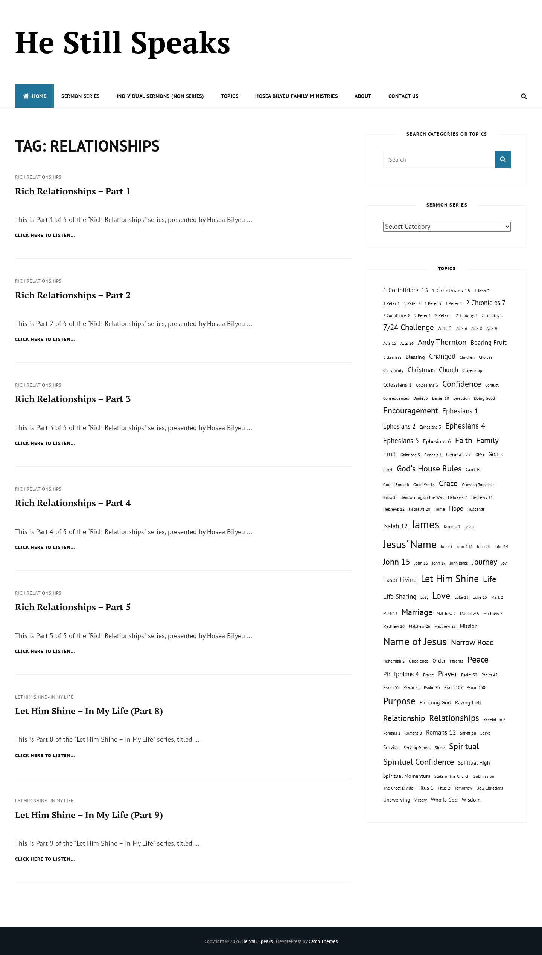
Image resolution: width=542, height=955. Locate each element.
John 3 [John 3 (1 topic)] (446, 546)
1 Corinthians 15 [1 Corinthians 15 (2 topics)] (451, 290)
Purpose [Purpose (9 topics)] (399, 701)
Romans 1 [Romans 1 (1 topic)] (391, 733)
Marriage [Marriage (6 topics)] (417, 612)
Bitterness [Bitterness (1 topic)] (392, 357)
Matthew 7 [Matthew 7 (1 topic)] (492, 613)
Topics (229, 96)
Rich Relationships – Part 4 (73, 502)
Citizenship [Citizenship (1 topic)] (472, 370)
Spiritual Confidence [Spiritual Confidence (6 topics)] (418, 761)
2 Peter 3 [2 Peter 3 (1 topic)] (443, 315)
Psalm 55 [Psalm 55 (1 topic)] (391, 687)
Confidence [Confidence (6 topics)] (461, 383)
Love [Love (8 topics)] (441, 595)
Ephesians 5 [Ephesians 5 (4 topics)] (401, 440)
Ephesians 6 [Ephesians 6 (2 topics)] (437, 441)
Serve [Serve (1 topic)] (485, 733)
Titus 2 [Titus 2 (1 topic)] (444, 788)
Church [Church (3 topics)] (448, 370)
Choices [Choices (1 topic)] (486, 357)
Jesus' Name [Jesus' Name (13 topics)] (410, 544)
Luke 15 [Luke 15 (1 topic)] (480, 597)
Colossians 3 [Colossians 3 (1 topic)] (427, 385)
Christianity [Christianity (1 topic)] (393, 370)
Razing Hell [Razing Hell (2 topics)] (468, 702)
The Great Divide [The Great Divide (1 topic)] (398, 788)
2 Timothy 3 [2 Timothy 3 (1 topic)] (466, 315)
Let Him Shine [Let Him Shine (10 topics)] (450, 578)
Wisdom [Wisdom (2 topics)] (471, 799)
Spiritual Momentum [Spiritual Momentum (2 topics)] (406, 775)
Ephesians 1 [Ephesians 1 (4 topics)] (460, 410)
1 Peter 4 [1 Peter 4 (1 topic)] (453, 303)
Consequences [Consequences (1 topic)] (396, 398)
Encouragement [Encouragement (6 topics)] (410, 410)
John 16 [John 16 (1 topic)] (421, 563)
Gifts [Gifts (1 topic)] (479, 455)
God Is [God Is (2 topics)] (473, 469)
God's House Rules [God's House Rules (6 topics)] (429, 468)
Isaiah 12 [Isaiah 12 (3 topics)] (395, 526)
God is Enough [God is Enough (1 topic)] (396, 484)
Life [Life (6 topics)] (489, 579)
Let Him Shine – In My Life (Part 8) (89, 710)
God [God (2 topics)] (388, 469)
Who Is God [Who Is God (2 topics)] (444, 799)
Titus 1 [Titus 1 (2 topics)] (425, 787)
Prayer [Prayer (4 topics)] (447, 673)
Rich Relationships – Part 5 (73, 606)
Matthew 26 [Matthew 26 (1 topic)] (419, 626)
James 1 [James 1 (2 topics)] (452, 526)
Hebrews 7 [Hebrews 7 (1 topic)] (457, 497)
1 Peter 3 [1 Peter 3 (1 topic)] (433, 303)
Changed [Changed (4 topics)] (442, 356)
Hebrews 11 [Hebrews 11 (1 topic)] (482, 497)
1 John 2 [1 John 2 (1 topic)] (482, 291)
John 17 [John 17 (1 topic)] (439, 563)
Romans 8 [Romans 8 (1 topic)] (413, 733)
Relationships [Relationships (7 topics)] (454, 717)
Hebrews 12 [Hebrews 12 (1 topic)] (394, 509)
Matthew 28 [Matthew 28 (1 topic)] (445, 626)
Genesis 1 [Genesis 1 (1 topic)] (433, 455)
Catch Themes (323, 940)
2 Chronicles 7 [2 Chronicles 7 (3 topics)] (485, 302)
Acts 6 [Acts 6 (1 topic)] (461, 328)
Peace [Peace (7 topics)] (478, 659)
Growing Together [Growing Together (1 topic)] (478, 484)
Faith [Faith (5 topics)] (463, 440)
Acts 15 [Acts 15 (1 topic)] (389, 343)
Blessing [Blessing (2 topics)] (415, 356)
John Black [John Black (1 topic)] (459, 563)
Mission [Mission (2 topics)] (469, 625)
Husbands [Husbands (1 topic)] (476, 509)
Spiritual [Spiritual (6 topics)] (464, 746)
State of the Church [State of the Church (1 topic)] (451, 776)
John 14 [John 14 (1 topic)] (501, 546)
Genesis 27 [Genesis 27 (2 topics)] (458, 454)
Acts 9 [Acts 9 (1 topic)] (491, 328)
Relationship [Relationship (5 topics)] (404, 718)
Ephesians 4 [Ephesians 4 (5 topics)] (465, 426)
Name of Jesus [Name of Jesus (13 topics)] (415, 641)
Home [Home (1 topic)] (439, 509)
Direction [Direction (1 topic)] (461, 398)
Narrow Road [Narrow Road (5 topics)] (472, 642)
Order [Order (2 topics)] (439, 660)
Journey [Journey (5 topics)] (484, 562)
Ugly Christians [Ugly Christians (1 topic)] (490, 788)
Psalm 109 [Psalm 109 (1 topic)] (453, 687)
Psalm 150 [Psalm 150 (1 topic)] (476, 687)
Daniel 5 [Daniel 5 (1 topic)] (420, 398)
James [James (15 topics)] (425, 524)
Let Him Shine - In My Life (44, 696)
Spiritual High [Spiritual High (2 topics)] (474, 762)
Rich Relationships (38, 177)
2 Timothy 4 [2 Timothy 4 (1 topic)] (492, 315)
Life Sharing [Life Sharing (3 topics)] (399, 596)
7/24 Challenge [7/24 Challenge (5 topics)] (408, 327)
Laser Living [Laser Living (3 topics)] (400, 579)
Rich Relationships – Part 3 (73, 399)
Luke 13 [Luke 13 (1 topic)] (461, 597)
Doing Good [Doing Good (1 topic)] (484, 398)
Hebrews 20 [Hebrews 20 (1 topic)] (419, 509)
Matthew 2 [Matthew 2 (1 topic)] (446, 613)
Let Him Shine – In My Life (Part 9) (89, 814)
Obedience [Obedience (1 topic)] (418, 661)
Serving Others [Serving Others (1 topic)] (417, 747)
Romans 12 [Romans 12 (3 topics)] (441, 732)
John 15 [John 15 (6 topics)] (396, 561)
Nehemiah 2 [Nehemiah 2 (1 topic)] (394, 661)
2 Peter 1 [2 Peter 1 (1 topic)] (422, 315)
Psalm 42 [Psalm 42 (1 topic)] (489, 675)
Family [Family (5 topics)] (487, 440)
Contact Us (403, 96)
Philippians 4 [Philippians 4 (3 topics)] (401, 674)
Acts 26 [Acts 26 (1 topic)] (407, 343)
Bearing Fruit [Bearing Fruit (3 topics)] (488, 342)
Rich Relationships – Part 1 (73, 191)
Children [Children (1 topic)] (467, 357)
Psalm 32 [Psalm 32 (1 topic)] (469, 675)
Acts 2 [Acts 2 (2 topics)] (445, 328)
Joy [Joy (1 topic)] (504, 563)
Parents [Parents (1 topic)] (456, 661)
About (363, 96)
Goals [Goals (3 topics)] (495, 454)
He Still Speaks (122, 42)
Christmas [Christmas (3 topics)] (421, 370)
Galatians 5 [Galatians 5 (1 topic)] (410, 455)
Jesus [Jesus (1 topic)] (470, 527)
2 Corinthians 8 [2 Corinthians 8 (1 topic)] (396, 315)
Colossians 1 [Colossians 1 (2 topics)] (397, 384)
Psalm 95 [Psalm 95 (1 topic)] (432, 687)
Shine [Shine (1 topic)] (440, 747)
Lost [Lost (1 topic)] (424, 597)
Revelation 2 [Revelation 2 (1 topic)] (494, 719)
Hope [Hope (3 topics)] (456, 508)
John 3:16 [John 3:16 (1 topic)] (464, 546)
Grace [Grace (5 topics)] (448, 483)
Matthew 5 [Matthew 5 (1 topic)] (469, 613)
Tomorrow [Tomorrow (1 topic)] (463, 788)
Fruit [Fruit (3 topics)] (389, 454)
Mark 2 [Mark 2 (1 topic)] (497, 597)
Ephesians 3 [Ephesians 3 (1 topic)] (430, 427)
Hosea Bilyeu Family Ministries (296, 96)
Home (34, 96)
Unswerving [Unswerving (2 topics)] (396, 799)
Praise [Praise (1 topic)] (428, 675)
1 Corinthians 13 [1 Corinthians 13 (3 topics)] (405, 290)
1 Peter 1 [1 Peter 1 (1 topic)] (391, 303)
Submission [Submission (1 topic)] (483, 776)
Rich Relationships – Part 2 (73, 295)
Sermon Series (80, 96)
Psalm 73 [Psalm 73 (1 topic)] (411, 687)
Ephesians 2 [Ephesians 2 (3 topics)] (399, 426)
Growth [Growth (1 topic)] (389, 497)
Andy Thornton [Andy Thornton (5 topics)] (442, 342)
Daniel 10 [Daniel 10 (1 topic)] (440, 398)
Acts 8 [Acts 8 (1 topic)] (476, 328)
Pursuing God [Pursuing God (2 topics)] (435, 702)
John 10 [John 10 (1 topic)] (483, 546)
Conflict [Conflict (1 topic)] (492, 385)
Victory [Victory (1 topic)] (420, 800)
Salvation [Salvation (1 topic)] (468, 733)
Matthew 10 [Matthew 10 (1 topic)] (394, 626)
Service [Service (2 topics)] (391, 747)
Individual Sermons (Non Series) (160, 96)
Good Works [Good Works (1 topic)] (424, 484)
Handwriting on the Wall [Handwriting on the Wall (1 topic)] (422, 497)
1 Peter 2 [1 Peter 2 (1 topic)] (412, 303)
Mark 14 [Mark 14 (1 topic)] (390, 613)
